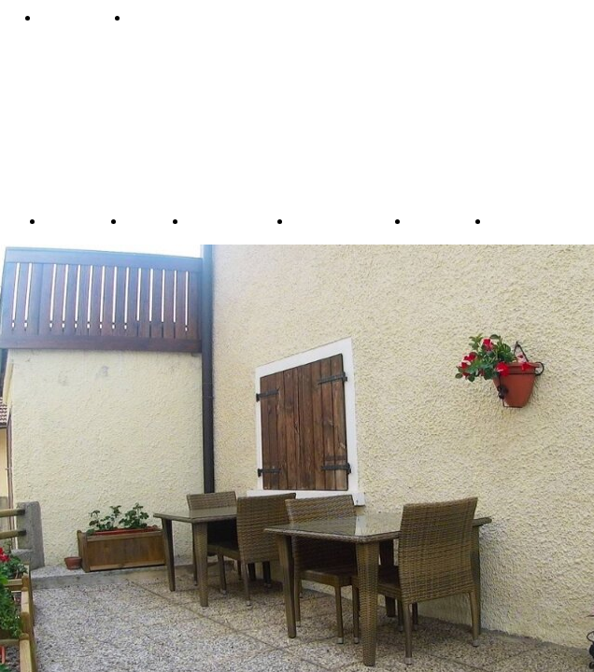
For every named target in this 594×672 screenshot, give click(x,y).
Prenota (72, 18)
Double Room (338, 220)
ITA (502, 220)
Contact (436, 220)
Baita (144, 220)
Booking (73, 220)
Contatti (161, 18)
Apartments (227, 220)
